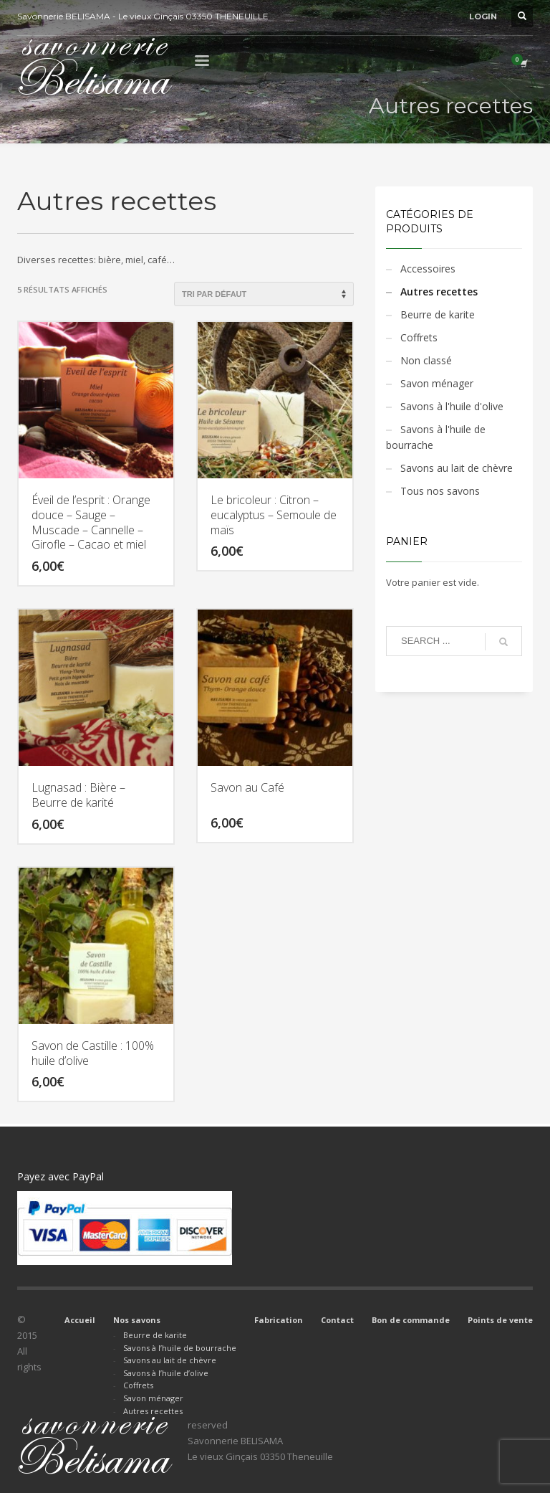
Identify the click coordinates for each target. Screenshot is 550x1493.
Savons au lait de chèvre (456, 468)
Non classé (426, 360)
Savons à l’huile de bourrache (179, 1347)
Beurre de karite (437, 314)
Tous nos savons (440, 491)
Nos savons (136, 1319)
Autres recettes (439, 291)
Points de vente (500, 1319)
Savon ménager (436, 383)
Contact (337, 1319)
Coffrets (419, 337)
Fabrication (278, 1319)
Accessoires (427, 268)
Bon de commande (411, 1319)
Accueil (79, 1319)
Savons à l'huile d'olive (451, 406)
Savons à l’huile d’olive (165, 1373)
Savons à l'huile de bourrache (436, 437)
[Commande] (264, 294)
